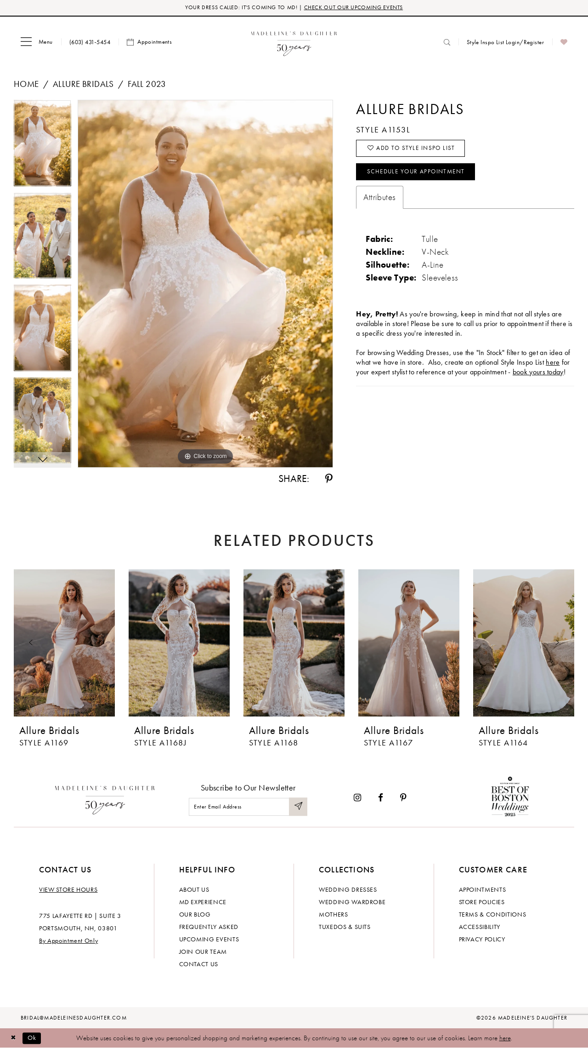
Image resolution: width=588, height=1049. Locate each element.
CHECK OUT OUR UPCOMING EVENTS (357, 8)
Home (26, 85)
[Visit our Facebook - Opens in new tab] (381, 798)
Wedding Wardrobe (352, 903)
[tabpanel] (42, 147)
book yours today (538, 376)
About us (194, 890)
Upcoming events (209, 940)
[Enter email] (248, 807)
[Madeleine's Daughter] (105, 798)
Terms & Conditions (492, 915)
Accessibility (479, 927)
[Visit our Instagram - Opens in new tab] (357, 798)
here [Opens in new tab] (553, 367)
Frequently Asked (208, 927)
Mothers (333, 915)
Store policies (482, 903)
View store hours (68, 890)
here (505, 1038)
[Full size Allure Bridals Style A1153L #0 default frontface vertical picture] (205, 284)
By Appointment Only (68, 941)
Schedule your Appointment (420, 176)
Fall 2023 (147, 85)
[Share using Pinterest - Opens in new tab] (329, 479)
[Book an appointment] (149, 42)
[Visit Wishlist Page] (564, 42)
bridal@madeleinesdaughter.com (74, 1018)
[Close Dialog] (14, 1039)
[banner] (294, 42)
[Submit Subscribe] (297, 807)
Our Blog (195, 915)
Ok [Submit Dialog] (34, 1038)
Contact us (199, 965)
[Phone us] (90, 42)
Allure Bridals (83, 85)
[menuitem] (36, 42)
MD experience (202, 903)
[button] (36, 42)
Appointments (482, 890)
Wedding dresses (348, 890)
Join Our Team (203, 952)
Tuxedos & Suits (345, 927)
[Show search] (446, 42)
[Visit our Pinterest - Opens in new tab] (403, 798)
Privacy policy (482, 940)
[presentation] (64, 643)
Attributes (379, 201)
